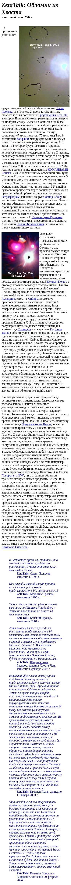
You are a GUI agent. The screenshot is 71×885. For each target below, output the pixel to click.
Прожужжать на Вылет (36, 424)
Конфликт (22, 138)
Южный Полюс (57, 281)
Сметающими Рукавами (47, 217)
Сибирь (33, 298)
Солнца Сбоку (52, 196)
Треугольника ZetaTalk (52, 115)
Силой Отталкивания (30, 224)
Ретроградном (11, 196)
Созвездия (24, 329)
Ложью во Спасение (14, 547)
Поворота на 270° (13, 475)
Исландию (8, 298)
